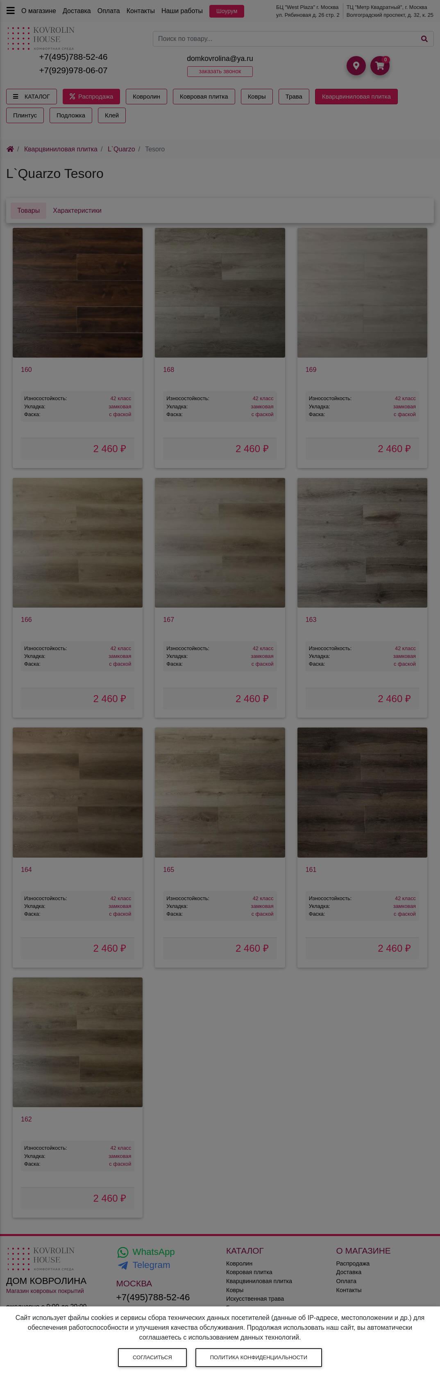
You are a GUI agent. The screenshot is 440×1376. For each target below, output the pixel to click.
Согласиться (152, 1357)
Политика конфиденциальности (258, 1357)
